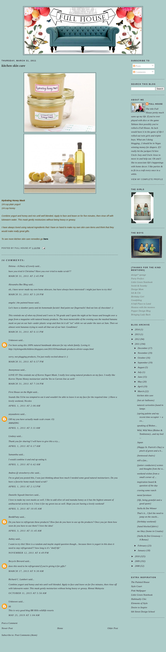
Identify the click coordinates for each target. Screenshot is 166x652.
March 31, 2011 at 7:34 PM (26, 383)
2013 (137, 334)
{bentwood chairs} (146, 455)
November (143, 353)
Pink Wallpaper (138, 590)
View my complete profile (147, 179)
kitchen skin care (13, 66)
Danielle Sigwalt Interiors (21, 494)
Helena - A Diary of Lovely (21, 266)
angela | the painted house (21, 302)
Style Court (136, 586)
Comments (139, 72)
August (141, 367)
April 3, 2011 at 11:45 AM (25, 530)
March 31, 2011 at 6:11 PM (26, 331)
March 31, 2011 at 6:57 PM (26, 361)
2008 (137, 566)
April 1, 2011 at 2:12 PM (24, 486)
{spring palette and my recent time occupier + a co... (150, 417)
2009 (137, 561)
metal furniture (144, 495)
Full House (156, 104)
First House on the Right (20, 392)
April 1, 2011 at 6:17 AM (24, 446)
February (142, 545)
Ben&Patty (14, 517)
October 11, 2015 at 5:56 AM (28, 593)
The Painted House (140, 582)
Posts (137, 66)
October (142, 357)
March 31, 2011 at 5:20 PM (26, 294)
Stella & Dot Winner (147, 508)
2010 (137, 556)
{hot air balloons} (145, 400)
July (140, 372)
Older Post (113, 628)
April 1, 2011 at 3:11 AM (24, 428)
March (141, 391)
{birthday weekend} (146, 521)
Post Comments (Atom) (26, 635)
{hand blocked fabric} (147, 526)
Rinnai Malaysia (96, 588)
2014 (137, 329)
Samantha (13, 454)
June (140, 376)
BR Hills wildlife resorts (42, 610)
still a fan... (142, 460)
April (140, 386)
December (143, 348)
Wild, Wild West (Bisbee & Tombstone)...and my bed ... (150, 434)
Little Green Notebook (142, 594)
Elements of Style (139, 603)
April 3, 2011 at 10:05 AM (25, 508)
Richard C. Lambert (18, 579)
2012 (137, 339)
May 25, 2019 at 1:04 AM (24, 615)
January (142, 550)
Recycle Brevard (16, 561)
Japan (140, 442)
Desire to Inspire (139, 607)
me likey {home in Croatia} (150, 531)
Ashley (12, 539)
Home (60, 628)
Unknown (13, 340)
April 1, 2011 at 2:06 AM (24, 405)
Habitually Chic (138, 599)
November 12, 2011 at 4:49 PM (29, 552)
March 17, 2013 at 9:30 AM (26, 571)
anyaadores (14, 414)
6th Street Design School (143, 611)
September (143, 362)
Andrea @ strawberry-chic (21, 472)
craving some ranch (146, 490)
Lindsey (12, 436)
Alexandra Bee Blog (18, 284)
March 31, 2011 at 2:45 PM (26, 276)
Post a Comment (9, 623)
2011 (137, 344)
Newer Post (7, 628)
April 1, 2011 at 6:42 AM (24, 464)
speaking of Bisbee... (147, 425)
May (140, 381)
